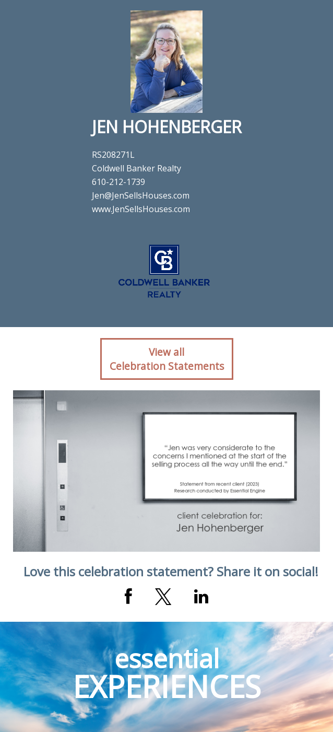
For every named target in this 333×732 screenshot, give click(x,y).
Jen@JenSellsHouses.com (140, 195)
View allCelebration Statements (167, 359)
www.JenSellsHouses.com (141, 209)
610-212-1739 (118, 182)
